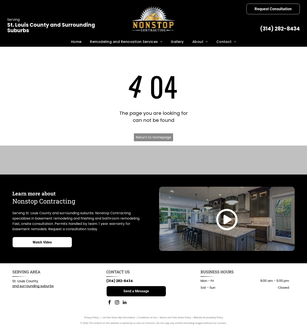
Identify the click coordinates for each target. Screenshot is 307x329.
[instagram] (117, 303)
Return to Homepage (153, 137)
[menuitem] (76, 41)
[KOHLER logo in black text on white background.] (134, 160)
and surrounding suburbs (33, 286)
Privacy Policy (91, 318)
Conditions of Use (147, 318)
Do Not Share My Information (119, 318)
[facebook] (109, 303)
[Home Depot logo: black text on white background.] (210, 160)
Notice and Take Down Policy (175, 318)
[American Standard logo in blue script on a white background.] (96, 160)
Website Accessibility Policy (208, 318)
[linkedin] (124, 303)
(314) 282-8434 (280, 28)
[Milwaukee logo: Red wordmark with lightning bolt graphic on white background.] (172, 160)
